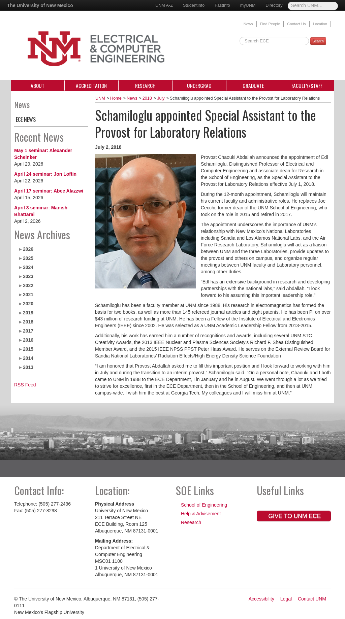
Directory (273, 5)
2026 (28, 249)
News (248, 24)
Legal (286, 598)
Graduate (253, 85)
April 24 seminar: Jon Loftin (45, 174)
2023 (28, 276)
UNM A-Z (164, 5)
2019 (28, 312)
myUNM (247, 5)
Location (320, 24)
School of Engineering (204, 505)
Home (116, 98)
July (160, 98)
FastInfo (222, 5)
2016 (28, 340)
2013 (28, 367)
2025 (28, 258)
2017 (28, 331)
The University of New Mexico (40, 5)
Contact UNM (312, 598)
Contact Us (296, 24)
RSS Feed (25, 384)
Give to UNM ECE (294, 516)
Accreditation (91, 85)
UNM (100, 98)
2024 (28, 267)
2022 (28, 285)
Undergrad (199, 85)
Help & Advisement (201, 513)
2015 (28, 349)
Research (145, 85)
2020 (28, 303)
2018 (28, 321)
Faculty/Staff (306, 85)
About (37, 85)
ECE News (26, 119)
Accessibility (261, 598)
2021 (28, 294)
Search (318, 41)
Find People (270, 24)
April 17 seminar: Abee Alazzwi (48, 191)
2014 (28, 358)
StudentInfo (194, 5)
